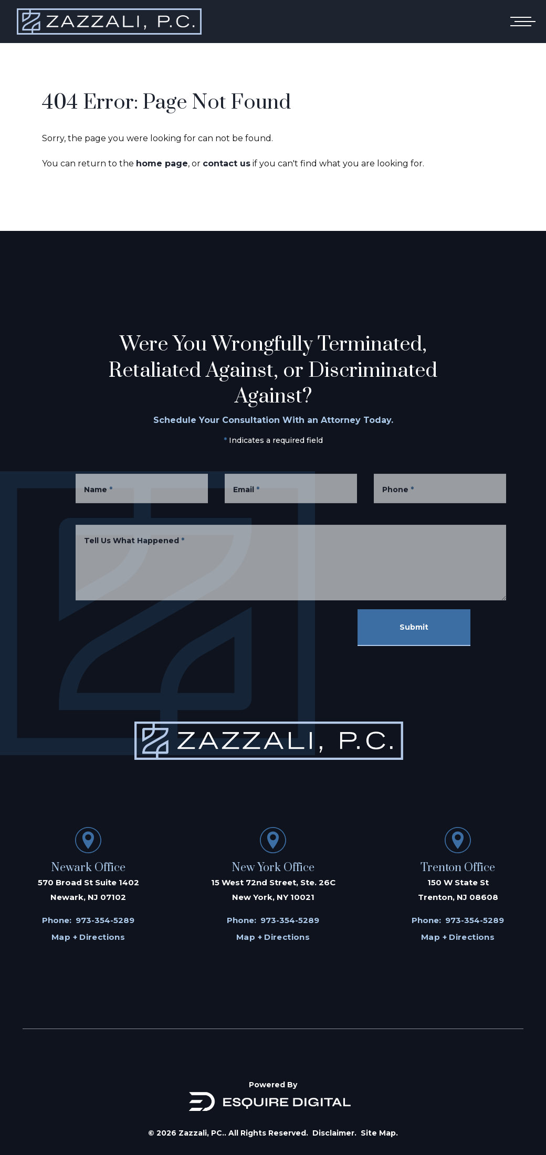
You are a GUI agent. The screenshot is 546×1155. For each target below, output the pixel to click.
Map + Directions (88, 937)
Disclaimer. (334, 1133)
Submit (414, 627)
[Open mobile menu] (521, 21)
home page (162, 163)
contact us (226, 163)
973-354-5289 (105, 920)
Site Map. (379, 1133)
